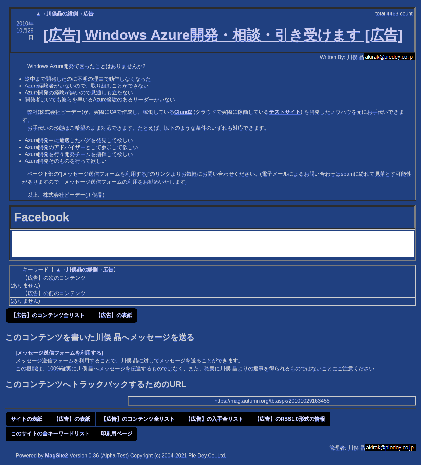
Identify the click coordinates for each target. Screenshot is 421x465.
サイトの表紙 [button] (26, 419)
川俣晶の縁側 (62, 13)
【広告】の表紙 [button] (113, 315)
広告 (88, 13)
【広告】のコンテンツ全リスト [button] (48, 315)
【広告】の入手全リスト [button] (214, 419)
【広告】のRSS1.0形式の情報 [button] (289, 419)
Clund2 (183, 112)
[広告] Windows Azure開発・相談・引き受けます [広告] (223, 35)
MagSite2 (56, 455)
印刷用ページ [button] (116, 433)
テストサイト (285, 112)
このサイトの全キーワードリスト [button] (50, 433)
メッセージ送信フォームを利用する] (60, 352)
